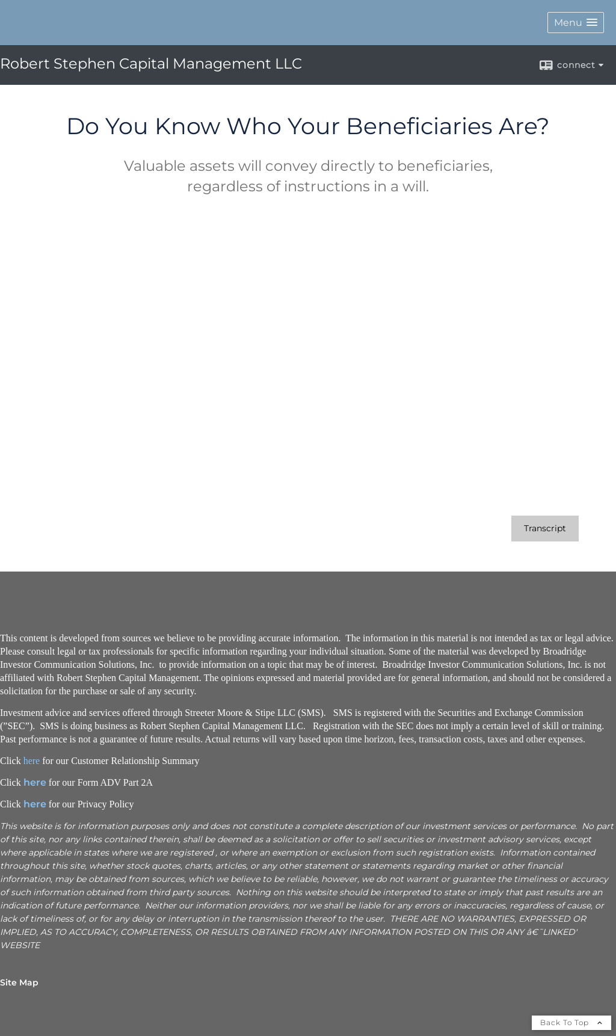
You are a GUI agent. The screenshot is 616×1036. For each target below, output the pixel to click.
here (31, 761)
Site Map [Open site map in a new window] (19, 982)
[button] (575, 22)
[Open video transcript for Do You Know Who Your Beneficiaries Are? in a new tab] (545, 528)
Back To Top (571, 1022)
